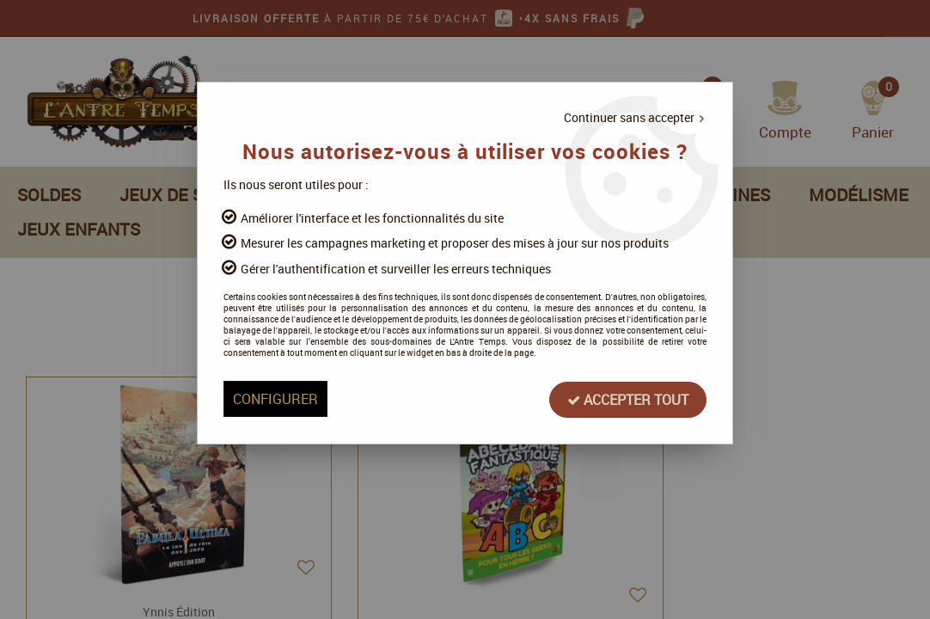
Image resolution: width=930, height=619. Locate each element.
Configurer (285, 403)
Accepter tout (617, 403)
